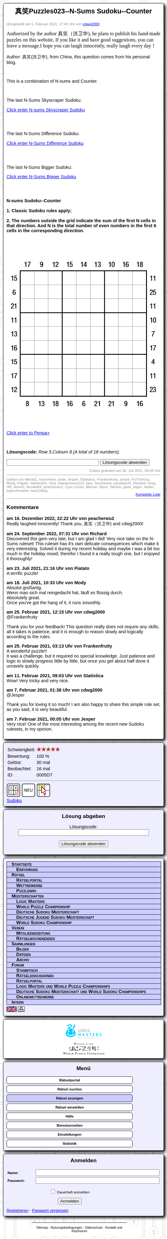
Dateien (23, 954)
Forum (18, 964)
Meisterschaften (28, 896)
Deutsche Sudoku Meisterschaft (47, 911)
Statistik (70, 1143)
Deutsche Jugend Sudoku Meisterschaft (55, 917)
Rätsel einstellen (69, 1107)
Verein (18, 927)
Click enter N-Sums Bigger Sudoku (41, 176)
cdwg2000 (91, 24)
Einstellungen (70, 1134)
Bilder (22, 949)
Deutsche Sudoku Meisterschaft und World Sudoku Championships (81, 991)
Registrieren (17, 1210)
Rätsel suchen (70, 1089)
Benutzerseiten (70, 1125)
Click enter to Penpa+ (28, 432)
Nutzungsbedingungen (66, 1227)
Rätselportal (29, 880)
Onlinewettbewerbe (35, 996)
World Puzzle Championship (43, 906)
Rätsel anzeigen (69, 1098)
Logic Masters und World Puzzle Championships (63, 986)
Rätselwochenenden (35, 938)
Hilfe (69, 1116)
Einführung (27, 869)
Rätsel (18, 874)
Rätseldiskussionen (34, 975)
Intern (17, 1002)
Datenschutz (94, 1227)
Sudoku (14, 800)
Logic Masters (30, 901)
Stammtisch (27, 970)
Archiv (22, 959)
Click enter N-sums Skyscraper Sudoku (46, 109)
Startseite (22, 864)
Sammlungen (23, 943)
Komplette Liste (148, 494)
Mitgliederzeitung (33, 933)
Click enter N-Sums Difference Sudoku (45, 143)
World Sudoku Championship (44, 922)
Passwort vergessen (50, 1210)
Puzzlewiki (26, 890)
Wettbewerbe (29, 885)
